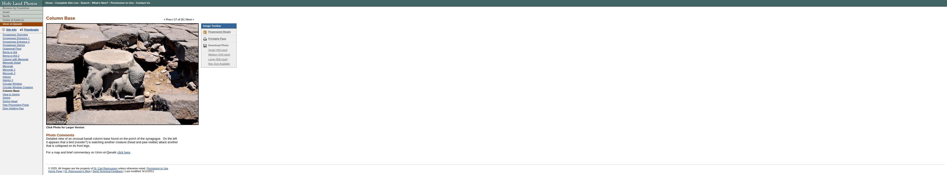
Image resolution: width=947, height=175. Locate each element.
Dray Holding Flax (13, 108)
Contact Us (143, 2)
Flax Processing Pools (16, 104)
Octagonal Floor (12, 48)
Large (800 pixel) (218, 59)
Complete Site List (66, 2)
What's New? (100, 2)
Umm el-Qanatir (12, 24)
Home (49, 2)
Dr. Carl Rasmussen (105, 168)
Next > (190, 19)
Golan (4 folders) (13, 19)
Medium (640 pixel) (219, 54)
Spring (6, 97)
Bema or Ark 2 (11, 55)
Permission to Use (122, 2)
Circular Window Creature (18, 87)
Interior (7, 76)
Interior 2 (8, 80)
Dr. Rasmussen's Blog (77, 171)
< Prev (168, 19)
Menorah (8, 66)
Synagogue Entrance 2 (16, 41)
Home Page (55, 171)
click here (123, 152)
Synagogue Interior (14, 45)
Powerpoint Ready (219, 31)
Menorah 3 (9, 73)
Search (85, 2)
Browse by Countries (16, 8)
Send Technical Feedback (108, 171)
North (6, 16)
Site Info (11, 29)
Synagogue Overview (15, 34)
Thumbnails (31, 29)
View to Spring (11, 94)
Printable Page (217, 38)
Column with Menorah (15, 59)
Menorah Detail (12, 62)
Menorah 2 (9, 69)
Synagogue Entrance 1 (16, 38)
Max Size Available (219, 63)
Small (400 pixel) (218, 50)
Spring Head (10, 101)
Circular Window (12, 83)
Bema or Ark (10, 52)
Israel (6, 12)
